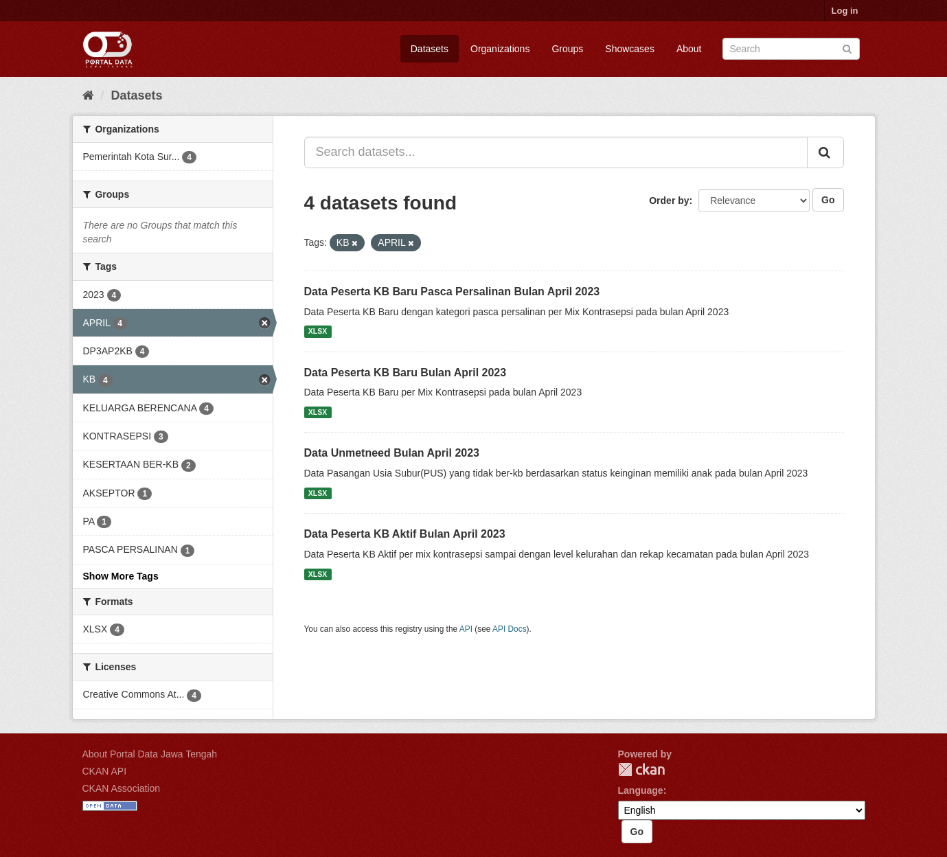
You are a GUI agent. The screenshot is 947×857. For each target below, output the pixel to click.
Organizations (499, 48)
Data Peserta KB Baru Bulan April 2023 (405, 372)
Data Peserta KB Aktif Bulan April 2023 (404, 534)
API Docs (509, 629)
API (465, 629)
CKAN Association (121, 788)
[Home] (88, 95)
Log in (845, 10)
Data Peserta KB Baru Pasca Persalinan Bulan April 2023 (452, 291)
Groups (567, 48)
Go (827, 199)
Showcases (629, 48)
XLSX (317, 332)
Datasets (429, 48)
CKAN (641, 769)
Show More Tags (121, 576)
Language (640, 790)
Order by (669, 200)
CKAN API (104, 771)
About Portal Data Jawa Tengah (150, 754)
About (689, 48)
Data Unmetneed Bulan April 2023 (391, 453)
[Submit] (847, 48)
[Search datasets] (791, 49)
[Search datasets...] (556, 152)
